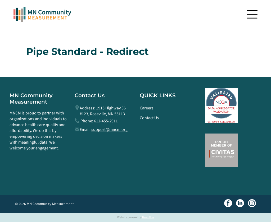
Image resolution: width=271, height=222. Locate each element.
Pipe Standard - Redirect (87, 51)
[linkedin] (240, 203)
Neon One (148, 217)
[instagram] (252, 203)
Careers (146, 108)
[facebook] (228, 203)
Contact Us (149, 118)
